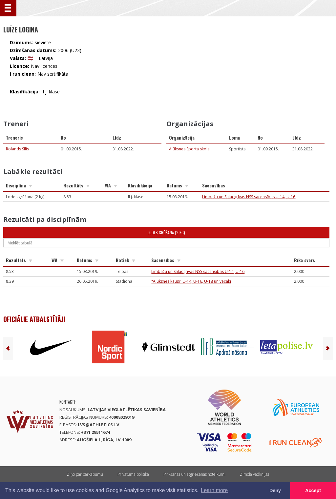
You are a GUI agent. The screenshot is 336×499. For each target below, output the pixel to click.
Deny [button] (275, 490)
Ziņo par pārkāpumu (85, 474)
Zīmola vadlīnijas (254, 474)
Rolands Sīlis (17, 149)
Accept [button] (313, 490)
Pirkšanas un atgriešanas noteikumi (194, 474)
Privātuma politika (133, 474)
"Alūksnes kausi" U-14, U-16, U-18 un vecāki (191, 281)
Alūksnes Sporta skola (189, 149)
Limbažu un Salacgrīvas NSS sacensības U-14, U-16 (248, 197)
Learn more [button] (214, 490)
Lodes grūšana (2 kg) (166, 232)
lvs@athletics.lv (98, 425)
